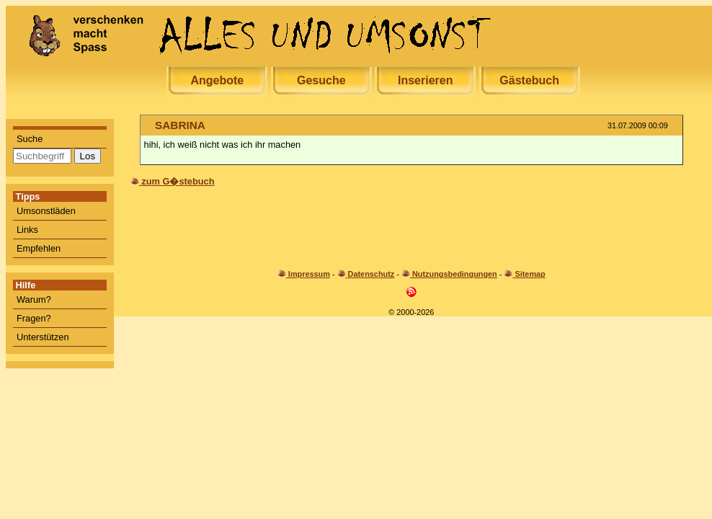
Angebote (217, 80)
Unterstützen (43, 337)
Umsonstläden (46, 210)
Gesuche (321, 80)
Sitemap (530, 274)
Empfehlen (39, 248)
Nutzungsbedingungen (454, 274)
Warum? (34, 299)
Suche (30, 138)
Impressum (309, 274)
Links (27, 229)
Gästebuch (529, 80)
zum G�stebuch (177, 181)
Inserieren (425, 80)
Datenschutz (371, 274)
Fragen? (34, 318)
